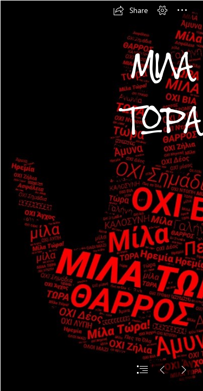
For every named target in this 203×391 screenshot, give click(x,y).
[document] (101, 195)
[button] (130, 10)
